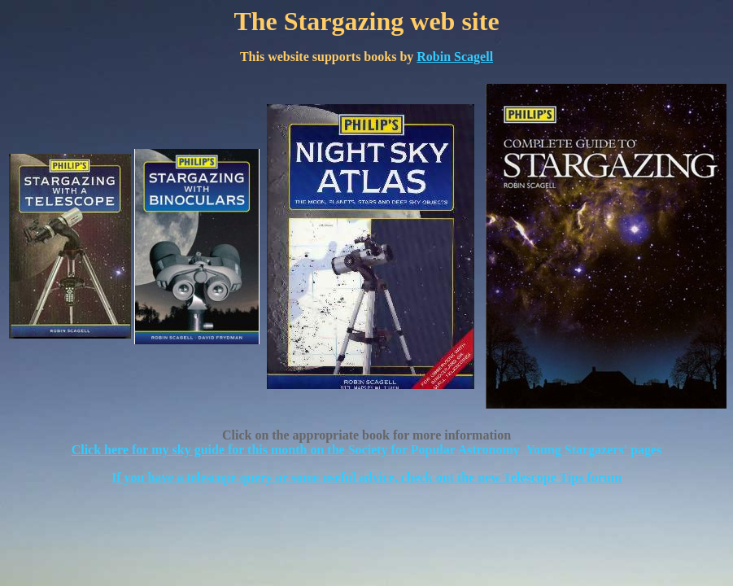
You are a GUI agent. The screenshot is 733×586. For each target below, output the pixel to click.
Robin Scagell (455, 56)
